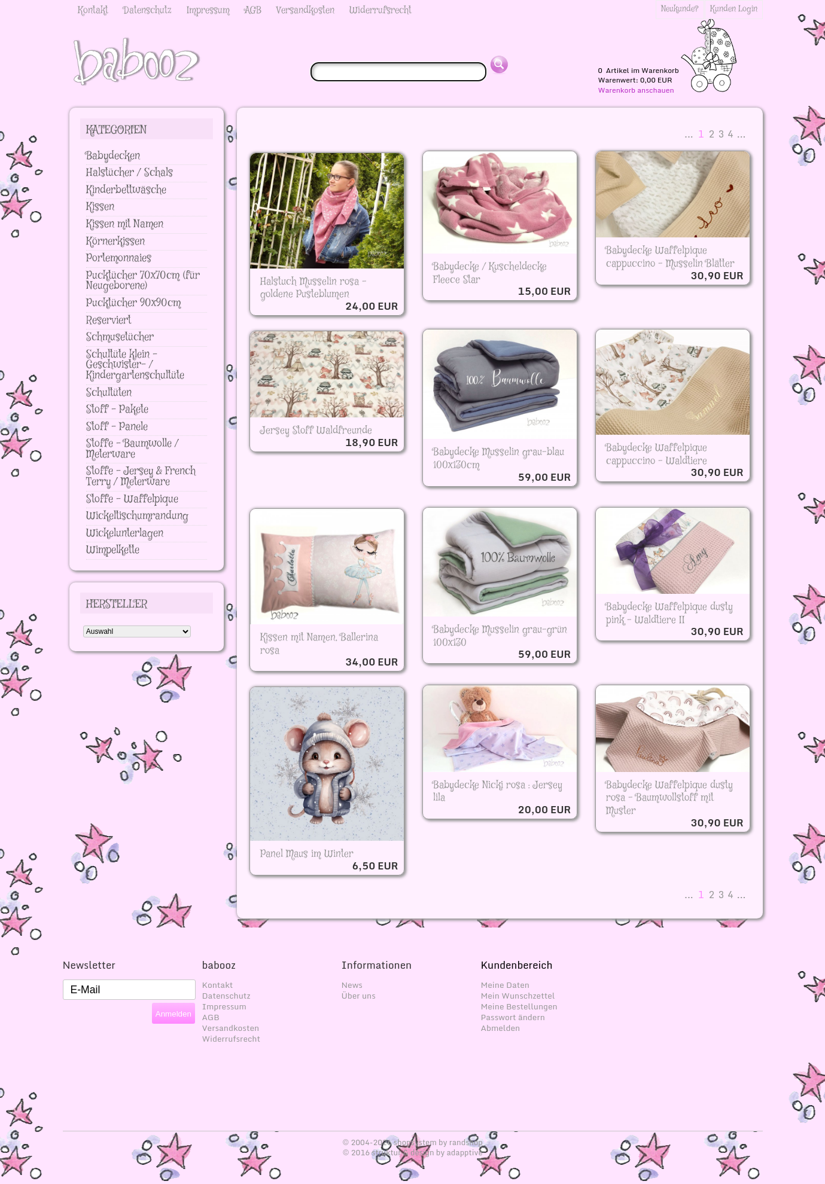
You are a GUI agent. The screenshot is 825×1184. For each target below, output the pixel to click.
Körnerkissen (115, 241)
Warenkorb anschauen (636, 90)
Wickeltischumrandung (137, 516)
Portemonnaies (118, 258)
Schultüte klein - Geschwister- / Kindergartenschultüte (135, 365)
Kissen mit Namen (124, 224)
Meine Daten (505, 984)
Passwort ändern (513, 1017)
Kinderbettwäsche (126, 190)
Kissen (100, 207)
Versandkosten (305, 10)
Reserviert (108, 320)
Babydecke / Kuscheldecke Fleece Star (490, 273)
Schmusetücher (120, 337)
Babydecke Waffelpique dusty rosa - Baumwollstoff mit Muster (669, 798)
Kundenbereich (517, 965)
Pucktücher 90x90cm (133, 303)
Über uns (359, 995)
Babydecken (113, 156)
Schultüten (109, 393)
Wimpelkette (112, 550)
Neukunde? (680, 9)
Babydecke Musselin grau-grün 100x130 (500, 636)
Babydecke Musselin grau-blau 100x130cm (498, 458)
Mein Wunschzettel (518, 995)
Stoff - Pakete (117, 409)
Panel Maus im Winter (307, 854)
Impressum (208, 10)
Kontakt (93, 10)
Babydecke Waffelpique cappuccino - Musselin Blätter (670, 257)
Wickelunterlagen (124, 533)
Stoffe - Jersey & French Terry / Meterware (141, 476)
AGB (253, 10)
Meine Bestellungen (519, 1006)
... (688, 134)
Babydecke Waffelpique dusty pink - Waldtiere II (669, 613)
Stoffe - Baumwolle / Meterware (132, 449)
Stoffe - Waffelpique (132, 499)
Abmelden (500, 1028)
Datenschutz (147, 10)
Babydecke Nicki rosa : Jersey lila (497, 791)
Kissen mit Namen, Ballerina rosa (319, 644)
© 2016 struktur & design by (412, 1152)
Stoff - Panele (117, 427)
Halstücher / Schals (129, 173)
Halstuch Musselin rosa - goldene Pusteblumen (313, 288)
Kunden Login (733, 9)
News (352, 984)
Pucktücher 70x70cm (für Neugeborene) (143, 281)
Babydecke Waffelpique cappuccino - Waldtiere (656, 454)
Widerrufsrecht (380, 10)
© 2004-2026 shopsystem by (412, 1142)
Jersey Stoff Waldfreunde (316, 430)
